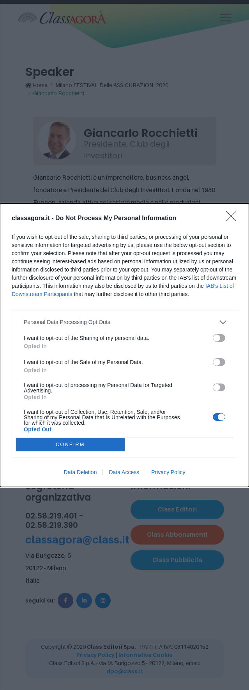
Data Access (124, 472)
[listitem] (124, 322)
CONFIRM (70, 444)
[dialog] (124, 345)
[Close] (233, 218)
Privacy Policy (168, 472)
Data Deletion (80, 472)
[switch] (219, 338)
